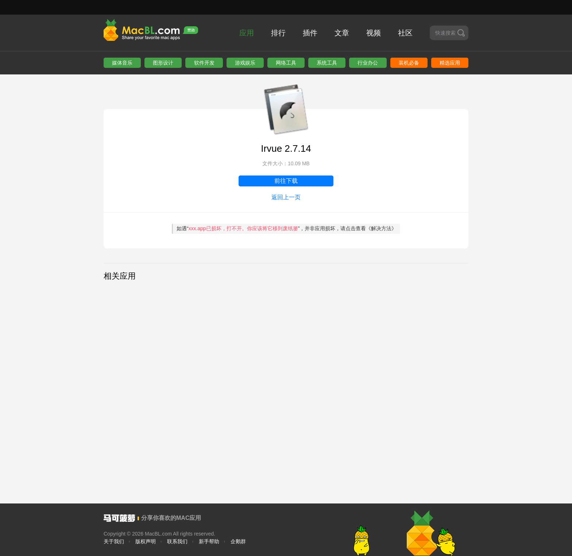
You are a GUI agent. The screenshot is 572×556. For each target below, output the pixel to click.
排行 (278, 33)
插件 (310, 33)
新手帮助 (209, 541)
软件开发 (204, 63)
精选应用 (450, 63)
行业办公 (368, 63)
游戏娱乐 (245, 63)
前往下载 (286, 181)
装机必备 (409, 63)
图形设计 (163, 63)
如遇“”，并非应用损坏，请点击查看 (287, 228)
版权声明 (145, 541)
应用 (246, 33)
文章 (342, 33)
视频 (373, 33)
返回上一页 (286, 197)
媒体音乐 (122, 63)
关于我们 (114, 541)
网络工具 (286, 63)
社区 (405, 33)
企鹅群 (238, 541)
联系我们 (177, 541)
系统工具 (327, 63)
